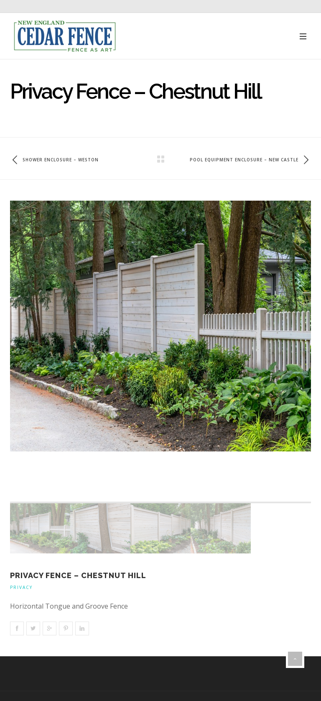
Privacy (21, 587)
